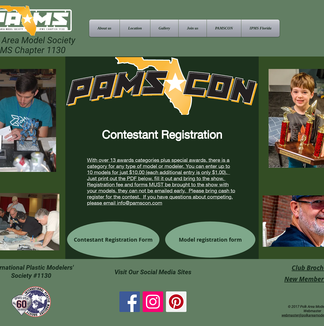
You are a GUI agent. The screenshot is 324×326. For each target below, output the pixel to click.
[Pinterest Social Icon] (176, 301)
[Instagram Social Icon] (153, 301)
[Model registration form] (210, 239)
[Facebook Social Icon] (129, 301)
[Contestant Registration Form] (113, 239)
